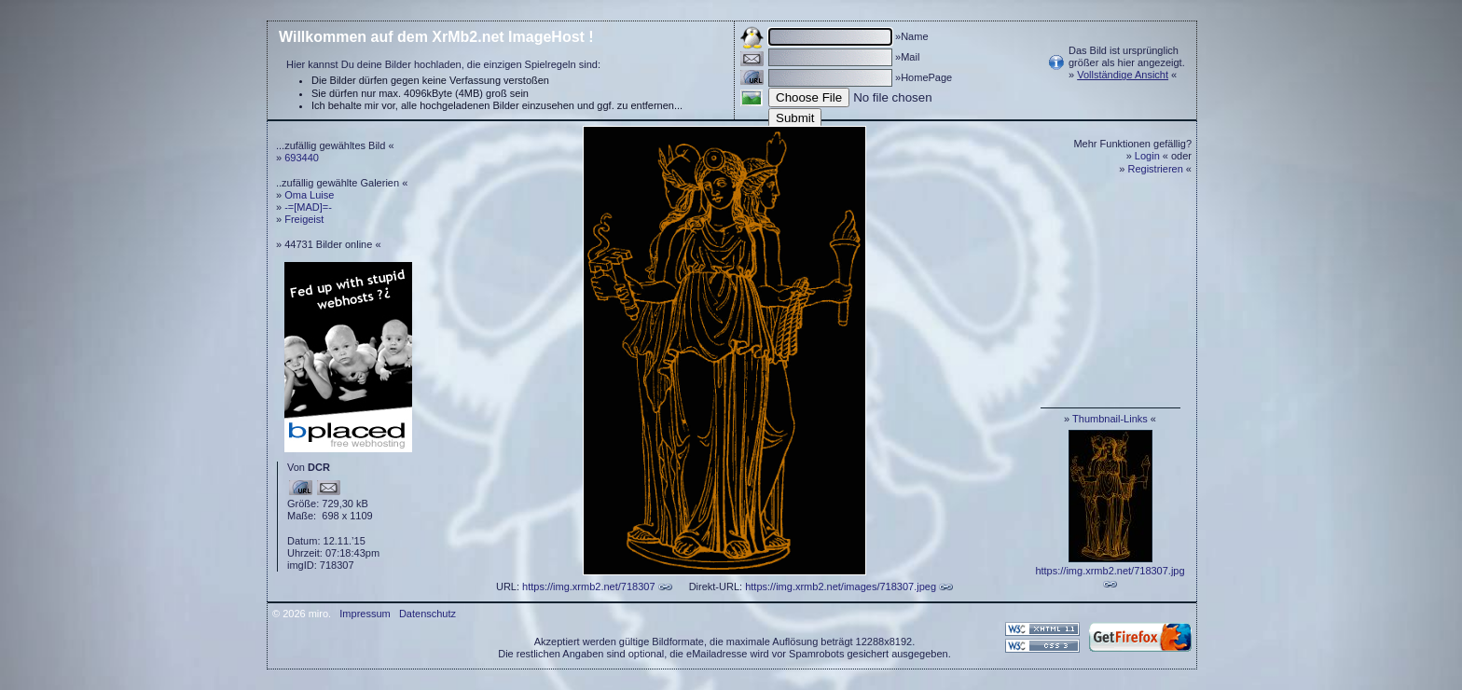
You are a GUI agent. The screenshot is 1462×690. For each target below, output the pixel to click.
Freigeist (304, 219)
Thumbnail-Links (1110, 418)
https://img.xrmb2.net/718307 (588, 586)
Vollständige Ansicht (1122, 74)
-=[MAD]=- (308, 207)
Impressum (364, 613)
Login (1147, 155)
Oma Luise (309, 194)
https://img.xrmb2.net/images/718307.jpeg (840, 586)
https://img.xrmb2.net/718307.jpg (1109, 570)
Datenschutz (427, 613)
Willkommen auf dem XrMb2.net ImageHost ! (436, 37)
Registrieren (1155, 168)
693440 (301, 157)
